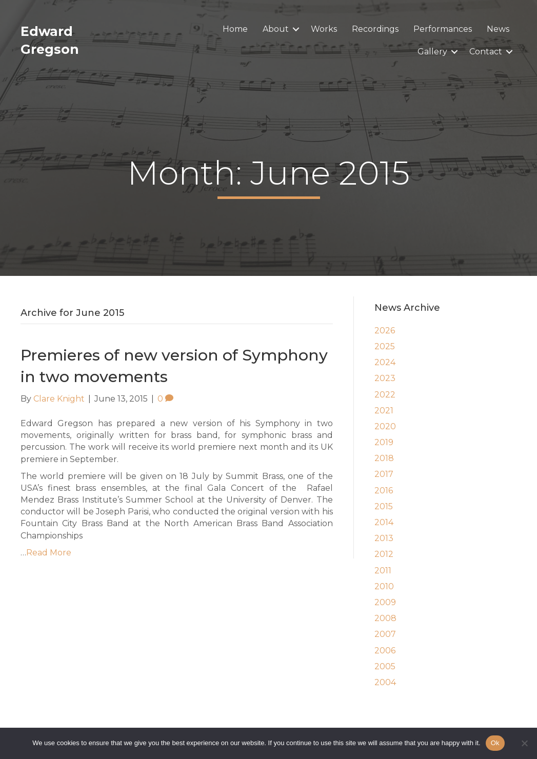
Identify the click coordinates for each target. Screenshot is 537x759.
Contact (485, 51)
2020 (385, 426)
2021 (383, 410)
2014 (383, 522)
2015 (383, 506)
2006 (384, 650)
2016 (383, 490)
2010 (384, 586)
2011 (382, 570)
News (498, 29)
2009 (385, 602)
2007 (385, 634)
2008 (385, 618)
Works (324, 29)
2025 (384, 346)
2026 (384, 330)
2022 (384, 395)
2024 (384, 362)
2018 (384, 458)
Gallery (432, 51)
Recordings (375, 29)
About (276, 29)
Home (235, 29)
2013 (383, 538)
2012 (383, 554)
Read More (48, 552)
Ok (495, 743)
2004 (385, 682)
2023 (384, 378)
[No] (524, 743)
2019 (383, 442)
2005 (384, 666)
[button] (296, 29)
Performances (442, 29)
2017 (383, 474)
